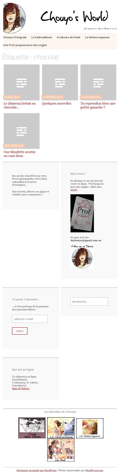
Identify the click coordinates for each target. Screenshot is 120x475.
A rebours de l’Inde (68, 37)
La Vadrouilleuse (41, 37)
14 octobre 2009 (14, 145)
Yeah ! (19, 331)
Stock (73, 189)
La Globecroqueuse (97, 37)
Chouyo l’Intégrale (15, 37)
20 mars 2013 (12, 97)
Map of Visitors (20, 388)
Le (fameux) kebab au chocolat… (20, 105)
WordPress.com (94, 470)
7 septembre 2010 (52, 97)
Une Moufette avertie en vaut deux (19, 154)
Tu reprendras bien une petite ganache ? (97, 105)
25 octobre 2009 (90, 97)
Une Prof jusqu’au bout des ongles (25, 45)
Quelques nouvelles (56, 103)
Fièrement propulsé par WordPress (36, 470)
